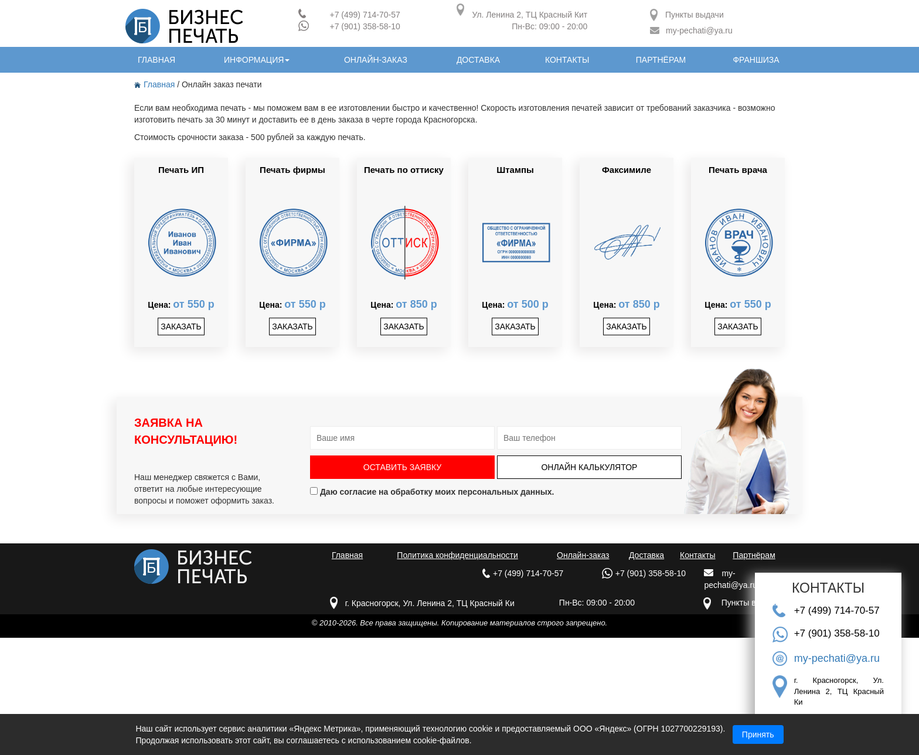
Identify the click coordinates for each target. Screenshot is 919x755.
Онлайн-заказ (583, 555)
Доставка (646, 555)
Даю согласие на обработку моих (432, 491)
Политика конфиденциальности (457, 555)
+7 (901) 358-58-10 (364, 26)
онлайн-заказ (375, 59)
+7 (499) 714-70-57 (364, 14)
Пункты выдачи (694, 14)
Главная (155, 84)
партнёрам (661, 59)
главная (156, 59)
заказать (181, 326)
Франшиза (756, 59)
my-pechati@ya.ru (699, 30)
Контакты (697, 555)
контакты (567, 59)
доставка (478, 59)
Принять (758, 734)
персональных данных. (506, 491)
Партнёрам (754, 555)
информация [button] (257, 59)
